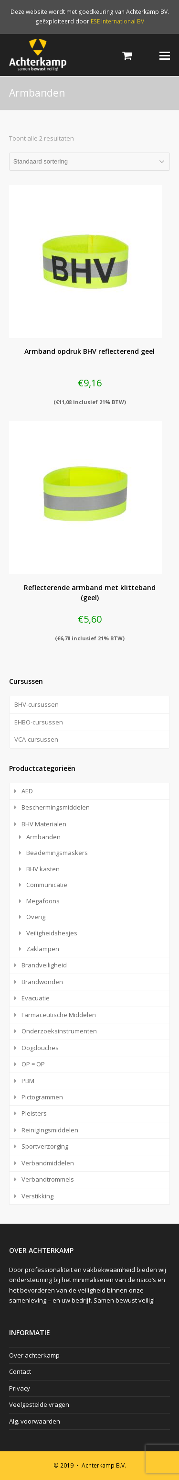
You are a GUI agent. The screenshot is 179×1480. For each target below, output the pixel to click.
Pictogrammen (42, 1097)
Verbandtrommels (47, 1179)
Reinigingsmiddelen (49, 1130)
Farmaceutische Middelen (58, 1014)
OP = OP (33, 1064)
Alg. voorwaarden (34, 1421)
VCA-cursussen (36, 739)
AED (27, 791)
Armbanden (43, 837)
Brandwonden (42, 981)
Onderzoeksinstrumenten (59, 1031)
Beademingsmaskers (57, 852)
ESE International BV (117, 21)
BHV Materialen (43, 824)
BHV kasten (43, 869)
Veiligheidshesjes (51, 933)
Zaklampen (42, 948)
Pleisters (34, 1113)
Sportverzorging (44, 1146)
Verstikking (37, 1196)
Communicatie (46, 884)
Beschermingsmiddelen (55, 807)
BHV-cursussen (36, 704)
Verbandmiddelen (47, 1163)
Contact (20, 1371)
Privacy (19, 1388)
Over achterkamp (34, 1355)
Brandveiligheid (44, 965)
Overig (35, 916)
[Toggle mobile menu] (164, 55)
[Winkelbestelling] (90, 161)
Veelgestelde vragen (39, 1404)
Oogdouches (40, 1047)
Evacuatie (35, 998)
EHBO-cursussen (38, 722)
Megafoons (43, 901)
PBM (27, 1080)
